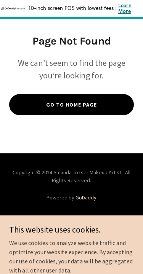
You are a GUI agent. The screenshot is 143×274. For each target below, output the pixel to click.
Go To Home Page (71, 104)
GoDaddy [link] (86, 197)
